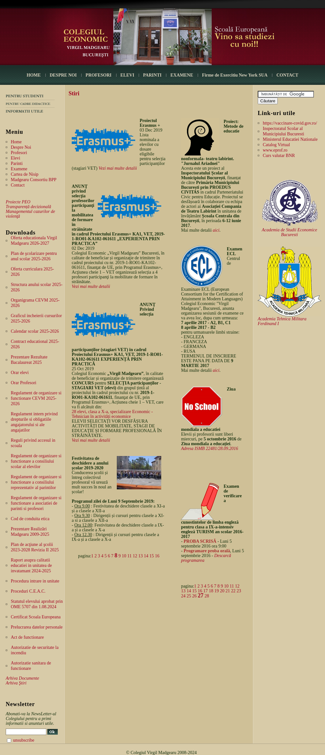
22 (233, 590)
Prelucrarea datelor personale (37, 627)
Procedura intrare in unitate (35, 581)
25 (189, 596)
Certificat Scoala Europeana (36, 617)
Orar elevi (20, 372)
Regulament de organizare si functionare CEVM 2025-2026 (36, 398)
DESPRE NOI (63, 75)
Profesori (19, 152)
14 (146, 556)
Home (16, 141)
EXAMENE (181, 75)
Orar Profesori (23, 382)
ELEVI (127, 75)
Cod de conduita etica (30, 518)
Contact (18, 185)
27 (200, 595)
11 (129, 556)
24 (183, 596)
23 (238, 590)
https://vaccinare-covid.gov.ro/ (290, 123)
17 (205, 590)
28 (206, 596)
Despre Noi (21, 147)
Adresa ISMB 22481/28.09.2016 (209, 448)
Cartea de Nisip (24, 174)
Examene (19, 169)
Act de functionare (27, 637)
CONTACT (287, 75)
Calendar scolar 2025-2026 (35, 331)
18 (211, 590)
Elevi (15, 158)
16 (157, 556)
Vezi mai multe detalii (118, 168)
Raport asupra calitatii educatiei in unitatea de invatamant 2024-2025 (31, 565)
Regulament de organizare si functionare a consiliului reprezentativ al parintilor (36, 482)
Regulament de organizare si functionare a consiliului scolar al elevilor (36, 461)
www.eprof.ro (275, 150)
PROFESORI (99, 75)
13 (140, 556)
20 (222, 590)
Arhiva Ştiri (16, 683)
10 (124, 556)
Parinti (17, 163)
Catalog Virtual (276, 144)
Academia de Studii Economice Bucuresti (289, 232)
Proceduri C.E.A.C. (28, 591)
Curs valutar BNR (279, 155)
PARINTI (152, 75)
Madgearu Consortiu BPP (33, 179)
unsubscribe (23, 740)
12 (135, 556)
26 (194, 596)
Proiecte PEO (18, 202)
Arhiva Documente (22, 678)
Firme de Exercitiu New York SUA (235, 75)
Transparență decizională (28, 206)
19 (216, 590)
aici (216, 230)
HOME (34, 75)
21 (227, 590)
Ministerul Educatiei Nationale (290, 139)
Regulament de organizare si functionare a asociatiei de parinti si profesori (36, 503)
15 (151, 556)
